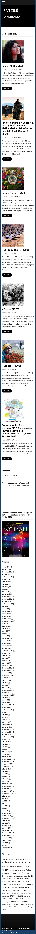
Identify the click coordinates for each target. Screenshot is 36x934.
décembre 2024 (7, 596)
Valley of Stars (13, 907)
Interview (29, 884)
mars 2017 (5, 779)
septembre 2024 (7, 604)
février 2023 (6, 638)
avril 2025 (5, 589)
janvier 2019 (6, 727)
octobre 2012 (6, 838)
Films (15, 253)
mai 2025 (5, 587)
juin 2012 (5, 843)
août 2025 (5, 579)
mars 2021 (5, 688)
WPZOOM (13, 933)
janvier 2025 (6, 594)
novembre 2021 (7, 670)
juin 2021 (5, 683)
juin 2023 (5, 628)
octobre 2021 (6, 673)
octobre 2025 (6, 574)
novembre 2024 (7, 599)
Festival (4, 881)
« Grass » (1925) (10, 309)
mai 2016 (5, 798)
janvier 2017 (6, 784)
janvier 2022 (6, 665)
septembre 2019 (7, 710)
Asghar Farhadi (25, 870)
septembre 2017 (7, 766)
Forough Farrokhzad (14, 881)
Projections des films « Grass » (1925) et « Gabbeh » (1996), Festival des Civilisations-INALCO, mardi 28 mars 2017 (18, 431)
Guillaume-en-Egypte (11, 884)
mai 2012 (5, 845)
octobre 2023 (6, 619)
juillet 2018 (5, 742)
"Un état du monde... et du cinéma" (12, 859)
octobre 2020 (6, 693)
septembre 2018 (7, 737)
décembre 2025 (7, 572)
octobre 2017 (6, 764)
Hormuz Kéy (20, 884)
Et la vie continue (12, 878)
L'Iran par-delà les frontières (10, 890)
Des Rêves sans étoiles (16, 876)
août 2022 (5, 653)
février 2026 (6, 567)
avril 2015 (5, 808)
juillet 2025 (5, 582)
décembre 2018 (7, 729)
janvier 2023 (6, 641)
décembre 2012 (7, 833)
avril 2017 (5, 776)
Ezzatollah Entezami (23, 879)
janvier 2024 (6, 614)
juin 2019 (5, 715)
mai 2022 (5, 658)
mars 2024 (5, 609)
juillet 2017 (5, 769)
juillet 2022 (5, 656)
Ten (7, 907)
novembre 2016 (7, 789)
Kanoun (14, 887)
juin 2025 (5, 584)
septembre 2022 (7, 651)
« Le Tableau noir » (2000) (15, 250)
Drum (25, 876)
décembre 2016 (7, 786)
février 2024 (6, 611)
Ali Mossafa (19, 867)
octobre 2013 (6, 825)
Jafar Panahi (6, 888)
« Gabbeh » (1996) (11, 366)
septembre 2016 (7, 793)
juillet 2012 (5, 840)
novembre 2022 (7, 646)
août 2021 (5, 678)
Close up (5, 876)
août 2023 (5, 624)
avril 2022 (5, 660)
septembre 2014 (7, 818)
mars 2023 (5, 636)
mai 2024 (5, 606)
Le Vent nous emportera (22, 893)
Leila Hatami (11, 893)
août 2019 (5, 712)
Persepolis (15, 904)
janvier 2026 (6, 569)
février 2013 (6, 830)
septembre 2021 (7, 675)
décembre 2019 (7, 705)
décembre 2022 (7, 643)
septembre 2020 (7, 695)
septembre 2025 (7, 577)
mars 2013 (5, 828)
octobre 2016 (6, 791)
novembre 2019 (7, 707)
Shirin (29, 904)
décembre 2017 (7, 759)
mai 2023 (5, 631)
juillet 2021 (5, 680)
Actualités (17, 197)
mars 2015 (5, 811)
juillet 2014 (5, 821)
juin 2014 (5, 823)
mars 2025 (5, 592)
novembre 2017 (7, 761)
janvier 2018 (6, 757)
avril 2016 (5, 801)
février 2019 (6, 724)
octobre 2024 (6, 601)
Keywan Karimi (24, 887)
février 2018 (6, 754)
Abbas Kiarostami (12, 862)
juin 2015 (5, 806)
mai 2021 (5, 685)
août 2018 (5, 739)
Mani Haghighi (16, 896)
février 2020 (6, 702)
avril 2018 (5, 749)
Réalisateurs (18, 69)
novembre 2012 (7, 835)
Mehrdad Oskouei (14, 899)
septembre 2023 (7, 621)
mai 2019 (5, 717)
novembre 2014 (7, 813)
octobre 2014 (6, 816)
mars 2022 (5, 663)
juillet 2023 (5, 626)
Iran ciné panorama (11, 476)
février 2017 (6, 781)
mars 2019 (5, 722)
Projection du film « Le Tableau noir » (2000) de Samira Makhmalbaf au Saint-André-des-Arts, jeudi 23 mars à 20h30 (18, 128)
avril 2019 (5, 720)
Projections (17, 137)
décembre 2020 (7, 690)
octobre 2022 (6, 648)
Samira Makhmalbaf (12, 66)
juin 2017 (5, 771)
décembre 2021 (7, 668)
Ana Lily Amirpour (14, 870)
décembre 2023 (7, 616)
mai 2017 (5, 774)
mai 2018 (5, 747)
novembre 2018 (7, 732)
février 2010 (6, 848)
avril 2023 (5, 633)
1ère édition (26, 859)
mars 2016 (5, 803)
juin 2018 (5, 744)
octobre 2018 (6, 734)
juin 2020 (5, 697)
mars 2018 (5, 752)
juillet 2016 (5, 796)
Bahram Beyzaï (16, 873)
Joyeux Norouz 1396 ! (13, 193)
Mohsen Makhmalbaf (19, 902)
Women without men (22, 907)
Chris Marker (27, 873)
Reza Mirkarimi (23, 904)
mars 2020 (5, 700)
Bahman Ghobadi (5, 873)
